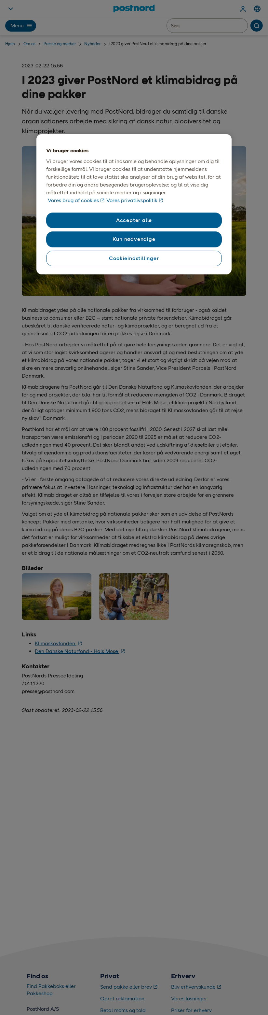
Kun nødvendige (134, 239)
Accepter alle (134, 220)
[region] (134, 204)
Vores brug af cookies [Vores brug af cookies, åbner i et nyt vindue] (73, 200)
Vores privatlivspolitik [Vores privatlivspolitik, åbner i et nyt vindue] (131, 200)
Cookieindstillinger (134, 258)
